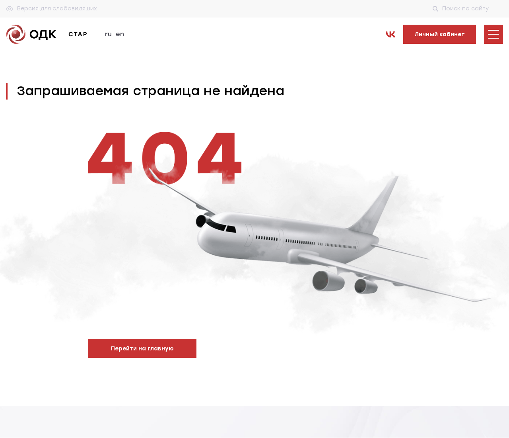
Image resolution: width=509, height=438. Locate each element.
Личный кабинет (439, 34)
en (120, 34)
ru (108, 34)
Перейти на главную (142, 348)
